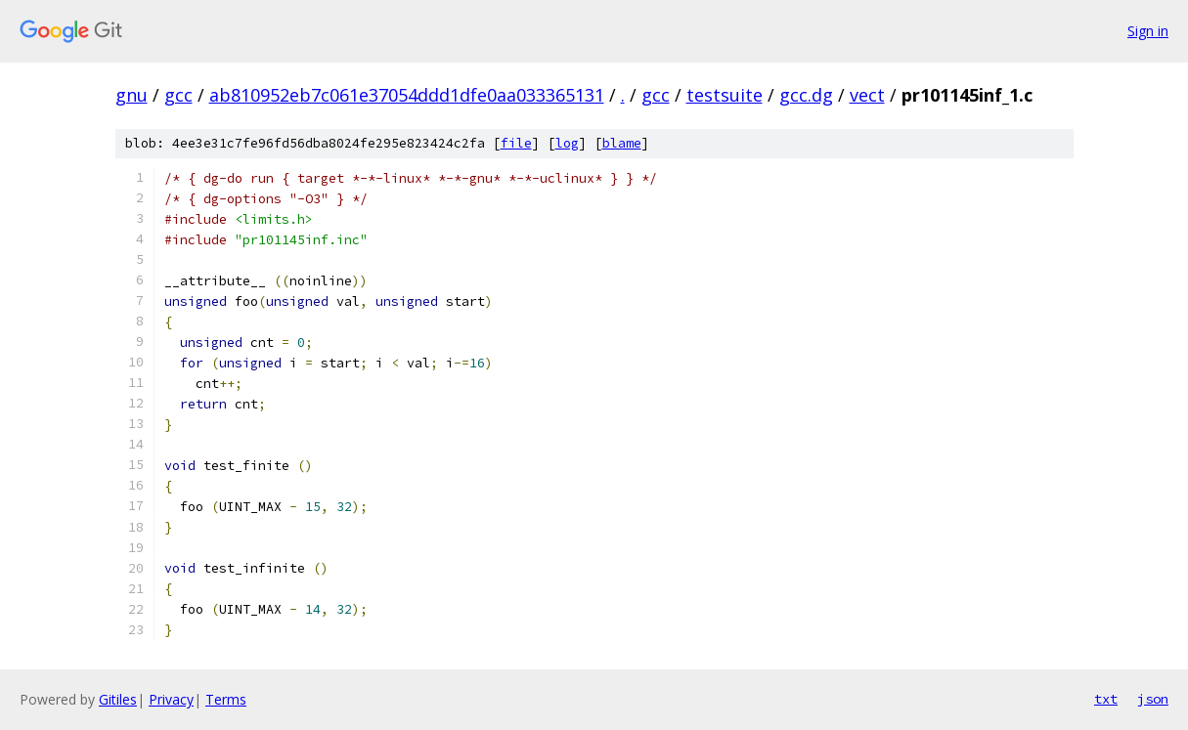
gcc (178, 95)
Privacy (171, 699)
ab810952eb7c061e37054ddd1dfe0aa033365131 (406, 95)
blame (621, 143)
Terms (225, 699)
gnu (131, 95)
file (516, 143)
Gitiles (118, 699)
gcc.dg (806, 95)
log (567, 143)
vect (867, 95)
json (1152, 699)
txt (1106, 699)
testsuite (724, 95)
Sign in (1147, 30)
